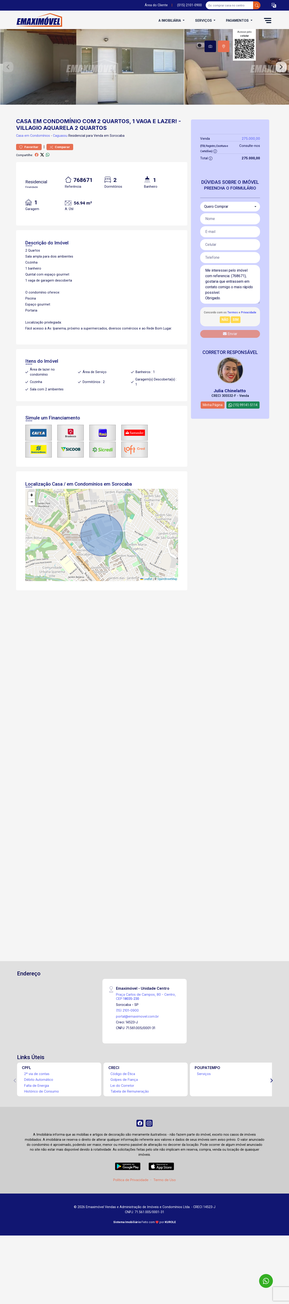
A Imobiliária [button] (170, 20)
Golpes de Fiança (124, 1119)
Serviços (204, 1113)
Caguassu (60, 175)
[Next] (271, 1120)
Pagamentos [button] (238, 20)
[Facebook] (138, 1163)
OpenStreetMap (167, 618)
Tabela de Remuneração (129, 1131)
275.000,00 (251, 178)
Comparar (60, 186)
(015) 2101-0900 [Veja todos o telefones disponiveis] (189, 5)
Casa (19, 175)
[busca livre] (256, 5)
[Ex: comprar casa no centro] (229, 5)
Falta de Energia (36, 1125)
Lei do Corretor (122, 1125)
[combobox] (230, 246)
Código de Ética (122, 1113)
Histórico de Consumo (41, 1131)
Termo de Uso (164, 1222)
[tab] (210, 46)
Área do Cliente (156, 5)
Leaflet (146, 618)
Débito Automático (38, 1119)
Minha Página (213, 444)
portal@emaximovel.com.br (137, 1055)
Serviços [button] (204, 20)
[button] (273, 5)
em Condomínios (37, 175)
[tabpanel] (144, 86)
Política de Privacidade (130, 1222)
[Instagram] (150, 1163)
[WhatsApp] (266, 1280)
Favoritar (28, 186)
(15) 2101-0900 (127, 1050)
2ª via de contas (36, 1113)
